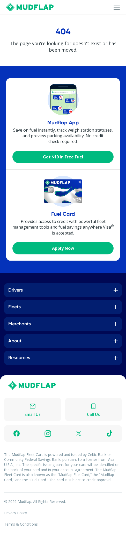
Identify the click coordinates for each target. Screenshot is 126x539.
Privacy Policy (15, 512)
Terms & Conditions (21, 524)
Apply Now (63, 248)
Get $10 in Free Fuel (63, 157)
